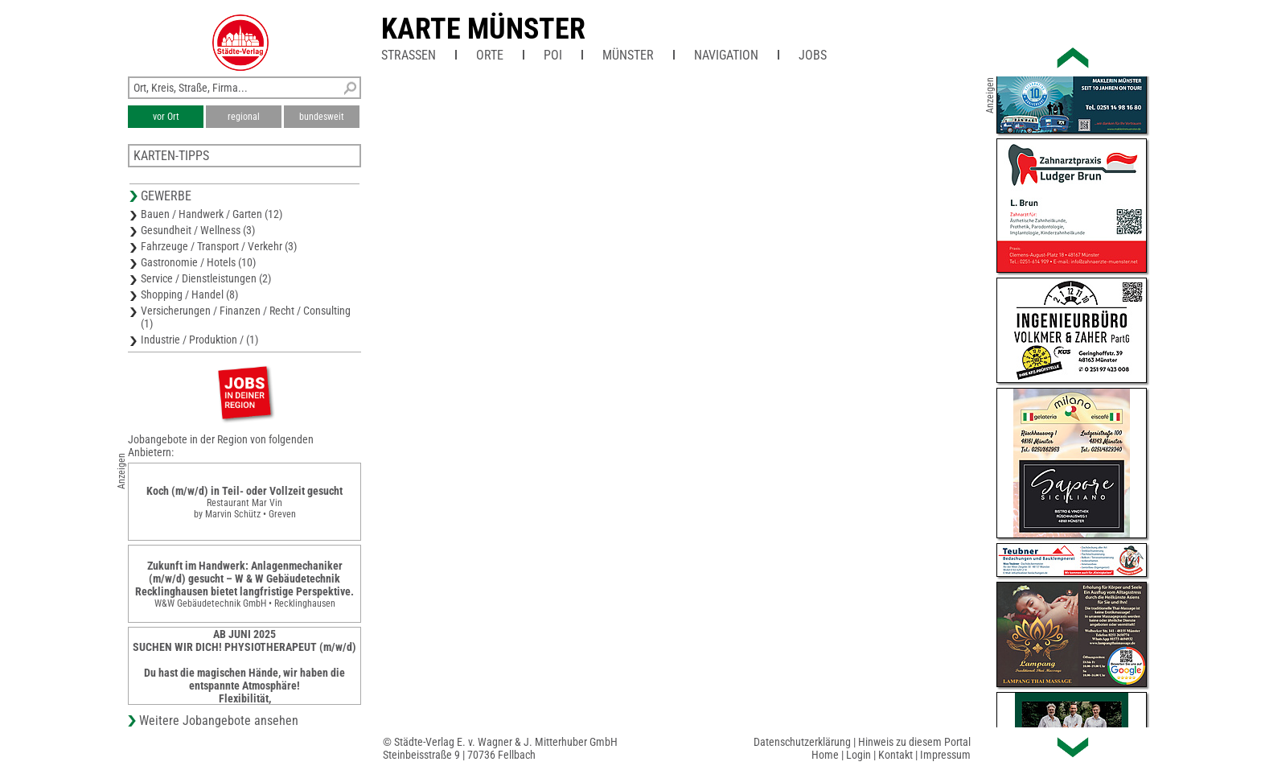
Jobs (813, 55)
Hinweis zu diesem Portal (914, 741)
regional (244, 116)
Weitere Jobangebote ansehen (218, 720)
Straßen (408, 55)
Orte (489, 55)
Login (858, 754)
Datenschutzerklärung (802, 741)
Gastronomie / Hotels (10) (198, 262)
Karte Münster (483, 29)
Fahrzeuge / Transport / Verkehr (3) (219, 246)
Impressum (945, 754)
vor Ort (166, 116)
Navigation (726, 55)
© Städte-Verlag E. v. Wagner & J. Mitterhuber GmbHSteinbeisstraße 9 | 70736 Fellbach (500, 748)
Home (825, 754)
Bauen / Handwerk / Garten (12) (211, 214)
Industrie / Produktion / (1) (199, 339)
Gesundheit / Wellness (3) (198, 230)
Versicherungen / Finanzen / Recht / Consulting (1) (246, 317)
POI (553, 55)
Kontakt (895, 754)
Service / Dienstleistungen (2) (206, 278)
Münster (628, 55)
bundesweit (321, 116)
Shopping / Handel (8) (189, 294)
